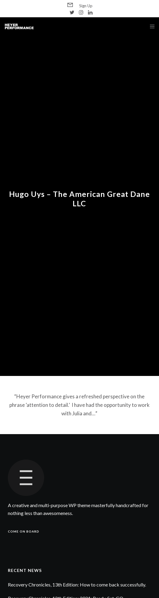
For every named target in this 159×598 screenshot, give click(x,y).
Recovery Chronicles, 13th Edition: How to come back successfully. (77, 584)
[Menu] (150, 26)
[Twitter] (72, 12)
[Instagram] (81, 12)
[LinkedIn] (90, 12)
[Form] (70, 5)
